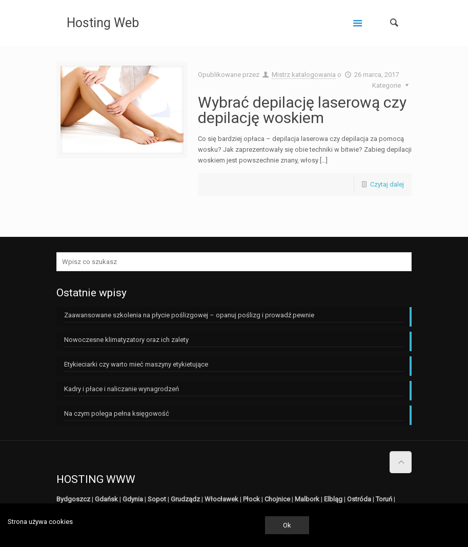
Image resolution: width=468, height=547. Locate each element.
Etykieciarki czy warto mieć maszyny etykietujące (136, 364)
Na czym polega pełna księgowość (116, 413)
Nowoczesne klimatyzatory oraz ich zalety (126, 339)
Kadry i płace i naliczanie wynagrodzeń (121, 389)
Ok (287, 525)
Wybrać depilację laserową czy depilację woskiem (302, 110)
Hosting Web (103, 22)
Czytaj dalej (387, 184)
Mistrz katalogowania (304, 74)
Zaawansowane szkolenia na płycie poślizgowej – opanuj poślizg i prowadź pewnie (189, 315)
